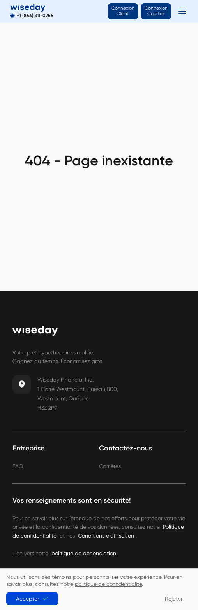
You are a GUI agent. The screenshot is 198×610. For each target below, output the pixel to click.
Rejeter (173, 599)
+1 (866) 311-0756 (35, 15)
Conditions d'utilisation (106, 536)
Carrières (110, 466)
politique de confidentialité (108, 584)
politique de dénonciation (83, 553)
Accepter (32, 599)
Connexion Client (122, 10)
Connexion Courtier (156, 10)
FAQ (17, 466)
